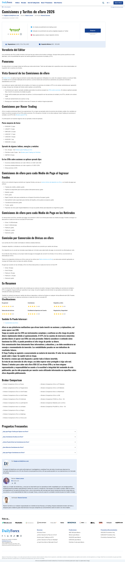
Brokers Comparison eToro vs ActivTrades (15, 391)
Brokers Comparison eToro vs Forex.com (15, 418)
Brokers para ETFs (21, 115)
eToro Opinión (7, 7)
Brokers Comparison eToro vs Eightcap (15, 414)
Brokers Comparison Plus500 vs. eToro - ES (53, 406)
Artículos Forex (41, 532)
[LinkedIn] (8, 536)
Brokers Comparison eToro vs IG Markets (52, 388)
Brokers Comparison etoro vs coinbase (15, 406)
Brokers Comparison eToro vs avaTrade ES (16, 403)
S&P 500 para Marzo (74, 532)
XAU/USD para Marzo (75, 537)
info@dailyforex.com (6, 540)
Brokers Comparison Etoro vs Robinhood (52, 391)
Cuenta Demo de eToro (11, 323)
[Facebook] (2, 536)
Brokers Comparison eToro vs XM (50, 395)
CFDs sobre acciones (54, 90)
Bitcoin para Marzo (74, 535)
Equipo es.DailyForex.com (21, 461)
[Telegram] (11, 536)
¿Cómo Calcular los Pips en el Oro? (47, 535)
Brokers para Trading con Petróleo (30, 152)
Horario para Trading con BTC (45, 537)
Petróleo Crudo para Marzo (76, 542)
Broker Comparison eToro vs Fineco (14, 384)
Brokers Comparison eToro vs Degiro (14, 410)
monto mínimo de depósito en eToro (51, 182)
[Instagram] (21, 536)
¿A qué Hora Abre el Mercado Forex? (47, 542)
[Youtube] (18, 536)
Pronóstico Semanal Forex (108, 537)
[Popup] (21, 34)
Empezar (92, 30)
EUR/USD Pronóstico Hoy (108, 535)
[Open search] (103, 3)
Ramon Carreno (22, 497)
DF (2, 7)
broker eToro (7, 78)
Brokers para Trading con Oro (23, 150)
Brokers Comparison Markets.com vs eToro (53, 403)
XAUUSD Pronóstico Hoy (108, 532)
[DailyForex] (10, 531)
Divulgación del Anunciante (117, 7)
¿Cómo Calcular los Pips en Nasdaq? (47, 539)
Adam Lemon (20, 478)
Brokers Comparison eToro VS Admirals (15, 399)
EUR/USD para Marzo (75, 539)
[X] (5, 536)
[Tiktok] (14, 536)
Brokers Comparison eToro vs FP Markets (52, 384)
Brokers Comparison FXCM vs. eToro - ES (53, 399)
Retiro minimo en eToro (46, 259)
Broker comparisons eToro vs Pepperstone (16, 388)
